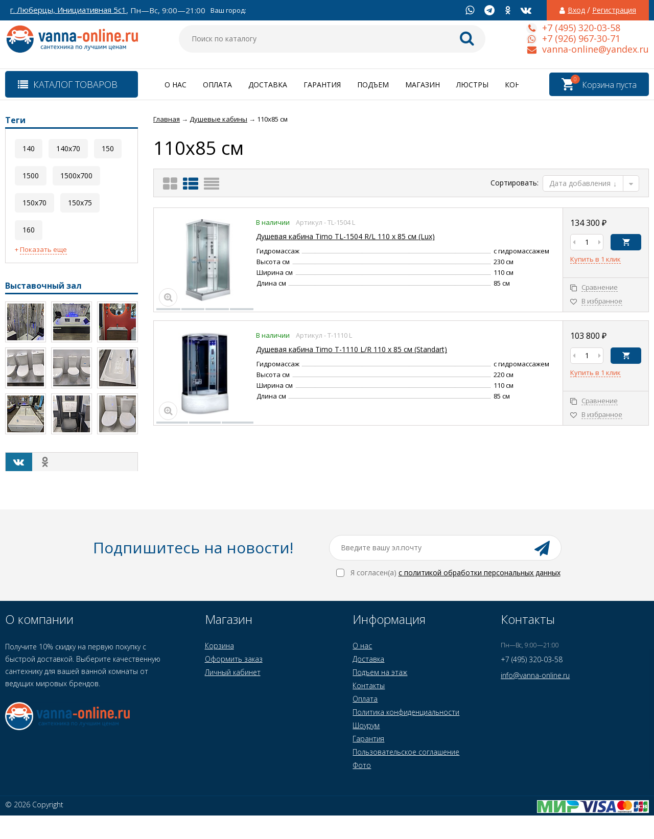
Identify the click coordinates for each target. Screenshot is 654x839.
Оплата (217, 84)
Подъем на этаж (380, 672)
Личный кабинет (233, 672)
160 (28, 230)
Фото (362, 765)
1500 (30, 175)
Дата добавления (583, 183)
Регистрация (614, 10)
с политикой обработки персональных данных (479, 572)
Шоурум (366, 725)
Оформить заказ (234, 659)
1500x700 (76, 175)
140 (28, 148)
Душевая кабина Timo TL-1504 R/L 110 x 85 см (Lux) (345, 236)
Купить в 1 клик (595, 259)
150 (108, 148)
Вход (576, 10)
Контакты (369, 685)
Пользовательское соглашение (406, 752)
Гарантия (322, 84)
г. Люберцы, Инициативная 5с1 (68, 10)
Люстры (472, 84)
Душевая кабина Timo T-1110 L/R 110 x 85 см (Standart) (351, 349)
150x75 (80, 202)
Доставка (267, 84)
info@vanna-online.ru (535, 675)
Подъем (373, 84)
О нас (175, 84)
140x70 (68, 148)
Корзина (219, 645)
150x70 (34, 202)
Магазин (422, 84)
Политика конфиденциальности (406, 712)
